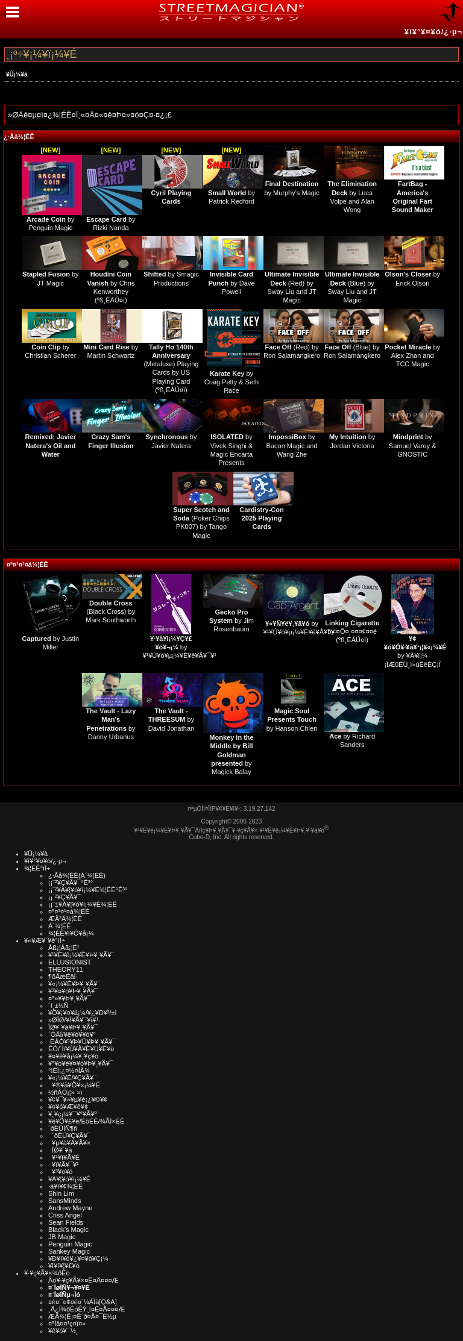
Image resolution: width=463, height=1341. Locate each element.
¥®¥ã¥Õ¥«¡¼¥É (74, 1085)
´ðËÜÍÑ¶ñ (62, 1128)
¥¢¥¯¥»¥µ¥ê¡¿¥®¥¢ (77, 1099)
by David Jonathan (171, 719)
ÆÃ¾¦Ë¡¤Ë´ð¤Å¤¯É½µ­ (82, 1316)
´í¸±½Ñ (58, 1005)
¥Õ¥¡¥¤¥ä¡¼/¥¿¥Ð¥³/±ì (82, 1012)
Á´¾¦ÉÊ (59, 926)
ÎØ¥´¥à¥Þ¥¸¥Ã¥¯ (73, 1027)
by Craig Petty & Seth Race (231, 382)
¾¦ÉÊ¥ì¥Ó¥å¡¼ (71, 933)
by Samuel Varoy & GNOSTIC (412, 445)
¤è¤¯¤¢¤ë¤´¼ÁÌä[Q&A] (82, 1301)
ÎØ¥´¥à (60, 1150)
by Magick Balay (231, 754)
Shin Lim (61, 1193)
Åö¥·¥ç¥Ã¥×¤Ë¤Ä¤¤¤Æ (83, 1280)
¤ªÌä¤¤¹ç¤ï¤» (67, 1323)
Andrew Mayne (70, 1207)
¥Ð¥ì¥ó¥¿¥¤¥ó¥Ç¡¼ (78, 1258)
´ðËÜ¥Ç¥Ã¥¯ (69, 1135)
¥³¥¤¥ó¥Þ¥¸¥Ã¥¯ (73, 991)
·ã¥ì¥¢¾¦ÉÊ (65, 1186)
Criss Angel (65, 1215)
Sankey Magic (69, 1251)
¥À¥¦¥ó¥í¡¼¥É (69, 1179)
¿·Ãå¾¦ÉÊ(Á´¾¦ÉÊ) (77, 875)
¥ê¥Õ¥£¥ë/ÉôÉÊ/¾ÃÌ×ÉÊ (86, 1121)
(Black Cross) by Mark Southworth (111, 611)
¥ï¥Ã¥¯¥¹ (63, 1164)
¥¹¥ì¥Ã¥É (64, 1157)
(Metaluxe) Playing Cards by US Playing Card (170, 364)
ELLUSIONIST (70, 962)
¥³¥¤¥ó (60, 1171)
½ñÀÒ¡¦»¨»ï (65, 1092)
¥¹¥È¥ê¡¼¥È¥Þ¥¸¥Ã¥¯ (81, 954)
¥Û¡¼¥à (17, 74)
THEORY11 (65, 969)
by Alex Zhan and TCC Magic (412, 355)
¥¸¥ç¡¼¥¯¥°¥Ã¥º (72, 1114)
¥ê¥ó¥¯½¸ (63, 1330)
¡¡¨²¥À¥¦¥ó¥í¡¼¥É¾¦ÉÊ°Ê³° (87, 889)
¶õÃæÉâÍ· (63, 976)
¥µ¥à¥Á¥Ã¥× (69, 1142)
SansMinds (64, 1200)
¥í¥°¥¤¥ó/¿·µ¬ (433, 31)
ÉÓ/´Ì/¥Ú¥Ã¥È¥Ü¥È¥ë (81, 1048)
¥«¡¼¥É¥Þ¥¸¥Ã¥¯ (74, 983)
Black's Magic (68, 1229)
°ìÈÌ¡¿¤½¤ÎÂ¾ (69, 1070)
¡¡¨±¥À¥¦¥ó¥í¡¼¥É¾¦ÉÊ (82, 904)
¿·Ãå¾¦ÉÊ (19, 136)
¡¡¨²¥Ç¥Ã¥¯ (64, 897)
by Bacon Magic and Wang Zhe (292, 445)
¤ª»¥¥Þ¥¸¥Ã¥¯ (69, 998)
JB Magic (61, 1236)
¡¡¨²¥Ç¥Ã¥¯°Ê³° (70, 882)
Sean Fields (65, 1222)
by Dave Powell (231, 282)
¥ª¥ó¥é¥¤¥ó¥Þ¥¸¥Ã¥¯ (80, 1063)
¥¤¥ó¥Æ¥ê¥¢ (68, 1106)
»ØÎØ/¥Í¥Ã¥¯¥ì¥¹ (73, 1020)
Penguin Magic (70, 1244)
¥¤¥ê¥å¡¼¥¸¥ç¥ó (73, 1056)
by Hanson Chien (291, 719)
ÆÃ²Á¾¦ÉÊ (65, 918)
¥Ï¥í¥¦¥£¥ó (64, 1265)
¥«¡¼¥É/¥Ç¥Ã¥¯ (72, 1077)
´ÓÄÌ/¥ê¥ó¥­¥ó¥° (72, 1034)
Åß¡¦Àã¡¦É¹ (64, 947)
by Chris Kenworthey (110, 282)
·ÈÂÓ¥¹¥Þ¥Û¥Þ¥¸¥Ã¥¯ (82, 1041)
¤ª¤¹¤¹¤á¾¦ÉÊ (27, 564)
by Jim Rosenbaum (231, 620)
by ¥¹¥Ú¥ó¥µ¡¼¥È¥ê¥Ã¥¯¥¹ (179, 647)
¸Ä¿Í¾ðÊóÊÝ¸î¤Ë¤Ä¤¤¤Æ (86, 1309)
